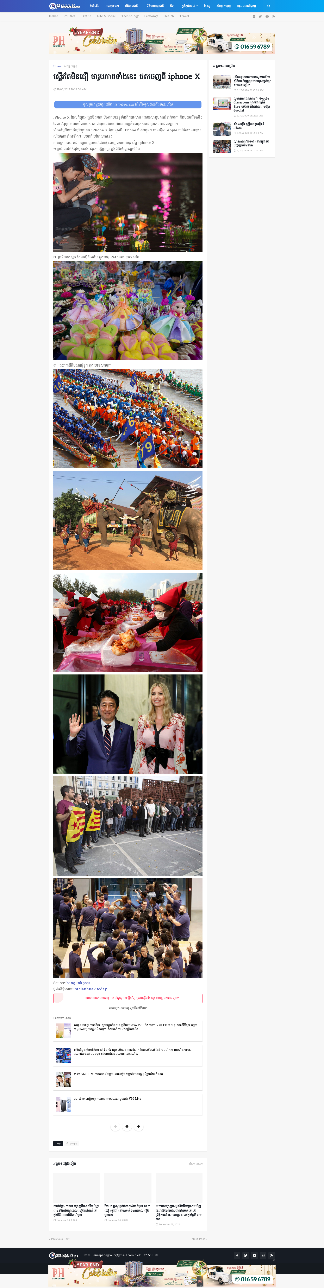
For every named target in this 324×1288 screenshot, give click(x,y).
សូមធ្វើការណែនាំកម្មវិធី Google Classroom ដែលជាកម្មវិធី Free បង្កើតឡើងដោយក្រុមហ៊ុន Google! (251, 105)
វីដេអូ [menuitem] (207, 6)
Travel (181, 16)
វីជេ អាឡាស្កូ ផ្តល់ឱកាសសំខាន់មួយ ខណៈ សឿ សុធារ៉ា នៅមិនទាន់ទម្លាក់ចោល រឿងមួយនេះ (127, 1210)
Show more (195, 1164)
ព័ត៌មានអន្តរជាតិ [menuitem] (155, 6)
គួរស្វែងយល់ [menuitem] (188, 6)
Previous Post (60, 1239)
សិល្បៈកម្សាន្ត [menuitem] (223, 6)
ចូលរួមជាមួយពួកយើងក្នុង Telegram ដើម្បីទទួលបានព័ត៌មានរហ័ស (128, 104)
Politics (69, 16)
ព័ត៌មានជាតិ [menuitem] (131, 6)
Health (166, 16)
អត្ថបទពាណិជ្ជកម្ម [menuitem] (246, 6)
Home (53, 16)
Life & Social (104, 16)
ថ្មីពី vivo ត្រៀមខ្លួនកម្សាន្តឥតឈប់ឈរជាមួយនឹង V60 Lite (107, 1099)
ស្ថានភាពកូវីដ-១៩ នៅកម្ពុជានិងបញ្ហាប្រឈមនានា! (251, 144)
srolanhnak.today (91, 989)
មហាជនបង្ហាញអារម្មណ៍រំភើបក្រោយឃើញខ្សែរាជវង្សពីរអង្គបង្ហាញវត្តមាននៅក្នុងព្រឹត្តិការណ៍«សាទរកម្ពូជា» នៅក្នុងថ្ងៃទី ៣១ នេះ (178, 1212)
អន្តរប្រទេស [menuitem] (112, 6)
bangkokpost (78, 983)
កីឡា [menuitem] (172, 6)
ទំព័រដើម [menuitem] (94, 6)
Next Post (198, 1239)
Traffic (85, 16)
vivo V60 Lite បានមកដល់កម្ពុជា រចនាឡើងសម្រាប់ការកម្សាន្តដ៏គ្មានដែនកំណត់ (118, 1074)
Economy (149, 16)
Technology (128, 16)
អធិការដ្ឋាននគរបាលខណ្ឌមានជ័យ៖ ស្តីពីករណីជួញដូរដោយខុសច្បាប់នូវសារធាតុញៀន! (252, 81)
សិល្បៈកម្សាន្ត (70, 66)
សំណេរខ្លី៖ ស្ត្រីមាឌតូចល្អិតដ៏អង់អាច (248, 126)
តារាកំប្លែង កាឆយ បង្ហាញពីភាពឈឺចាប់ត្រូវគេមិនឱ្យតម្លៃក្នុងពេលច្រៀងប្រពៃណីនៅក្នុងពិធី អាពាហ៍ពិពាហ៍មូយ (76, 1210)
